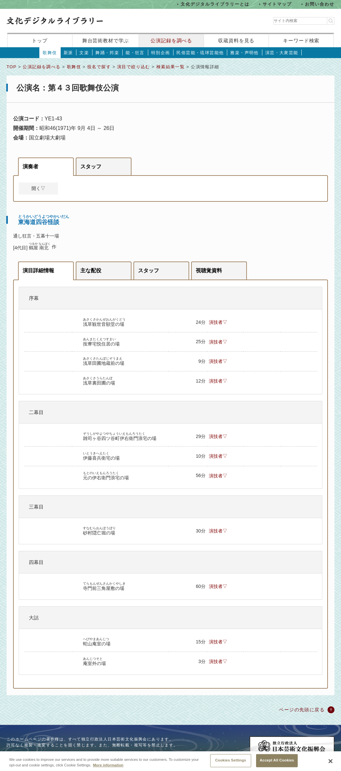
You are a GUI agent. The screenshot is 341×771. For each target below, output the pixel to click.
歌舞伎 (50, 52)
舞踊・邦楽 (107, 52)
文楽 (84, 52)
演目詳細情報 (38, 270)
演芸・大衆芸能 (281, 52)
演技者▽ (218, 322)
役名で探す (99, 66)
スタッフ (90, 166)
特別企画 (160, 52)
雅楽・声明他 (244, 52)
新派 (68, 52)
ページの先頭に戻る (302, 709)
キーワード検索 (301, 40)
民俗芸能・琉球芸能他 (200, 52)
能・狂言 (135, 52)
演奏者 (30, 166)
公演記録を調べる (171, 40)
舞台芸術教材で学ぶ (105, 40)
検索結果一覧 (170, 66)
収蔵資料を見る (236, 40)
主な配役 (90, 270)
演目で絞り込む (133, 66)
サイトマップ (277, 4)
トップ (40, 40)
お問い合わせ (319, 4)
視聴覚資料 (209, 270)
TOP (11, 66)
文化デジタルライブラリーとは (215, 4)
